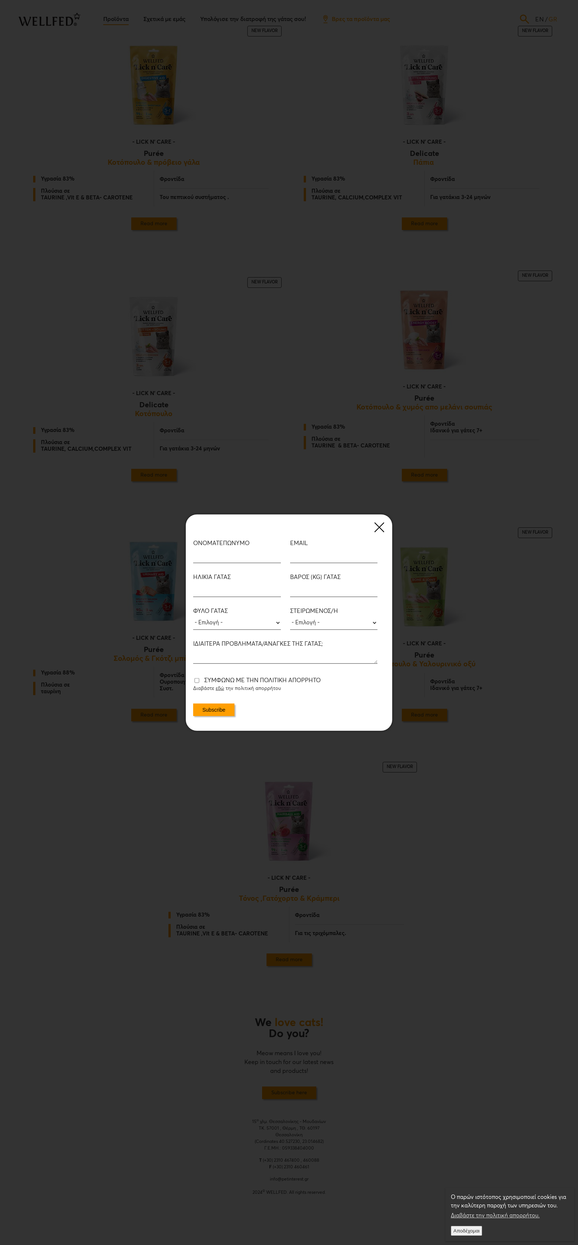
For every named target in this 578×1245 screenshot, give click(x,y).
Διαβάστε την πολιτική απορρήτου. (495, 1215)
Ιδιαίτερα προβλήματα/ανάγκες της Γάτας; (258, 644)
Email (299, 543)
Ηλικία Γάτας (212, 577)
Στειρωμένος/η (314, 611)
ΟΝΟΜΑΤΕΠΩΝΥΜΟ (221, 543)
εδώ (220, 688)
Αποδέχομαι (466, 1231)
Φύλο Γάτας (210, 611)
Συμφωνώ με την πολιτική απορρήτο (262, 680)
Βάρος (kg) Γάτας (315, 577)
